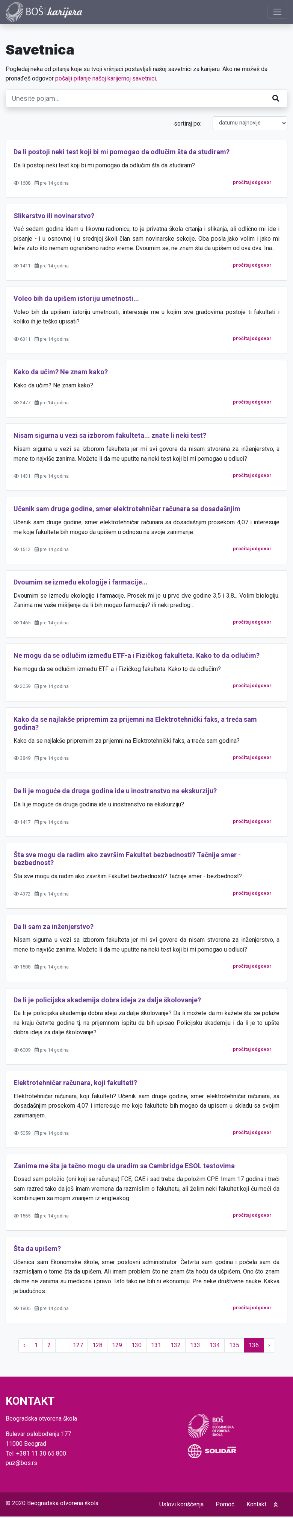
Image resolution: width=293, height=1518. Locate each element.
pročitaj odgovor (252, 184)
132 (176, 1347)
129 (117, 1347)
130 (136, 1347)
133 (195, 1347)
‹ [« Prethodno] (24, 1347)
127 (78, 1347)
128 (97, 1347)
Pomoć (225, 1505)
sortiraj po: (187, 125)
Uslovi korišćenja (181, 1505)
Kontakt (256, 1505)
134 (215, 1347)
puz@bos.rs (21, 1464)
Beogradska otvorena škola (62, 1504)
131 (156, 1347)
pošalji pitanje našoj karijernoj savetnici (105, 79)
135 (234, 1347)
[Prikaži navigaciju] (277, 13)
